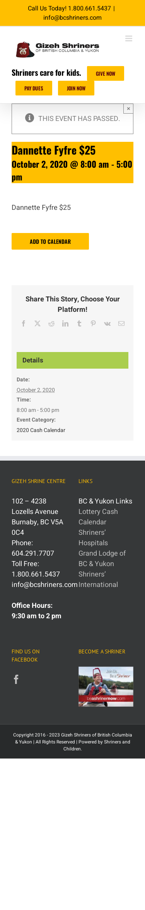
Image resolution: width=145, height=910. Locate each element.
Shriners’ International (98, 579)
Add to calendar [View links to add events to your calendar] (50, 241)
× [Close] (128, 108)
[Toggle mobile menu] (129, 38)
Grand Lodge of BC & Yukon (102, 558)
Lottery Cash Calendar (98, 517)
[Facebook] (16, 679)
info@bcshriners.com (72, 17)
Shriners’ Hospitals (93, 537)
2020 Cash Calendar (41, 430)
